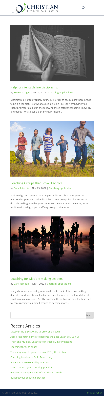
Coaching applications (60, 92)
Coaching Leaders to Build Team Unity (31, 357)
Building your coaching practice (27, 377)
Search (89, 315)
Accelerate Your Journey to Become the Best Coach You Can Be (45, 336)
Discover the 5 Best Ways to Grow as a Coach (35, 331)
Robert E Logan (22, 92)
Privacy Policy (94, 392)
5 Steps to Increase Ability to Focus (29, 362)
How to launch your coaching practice (31, 367)
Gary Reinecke (21, 188)
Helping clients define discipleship (34, 87)
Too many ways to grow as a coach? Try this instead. (39, 352)
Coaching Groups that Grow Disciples (36, 183)
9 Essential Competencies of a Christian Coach (36, 372)
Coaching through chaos (24, 346)
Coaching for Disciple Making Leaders (36, 279)
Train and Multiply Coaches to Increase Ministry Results (41, 341)
